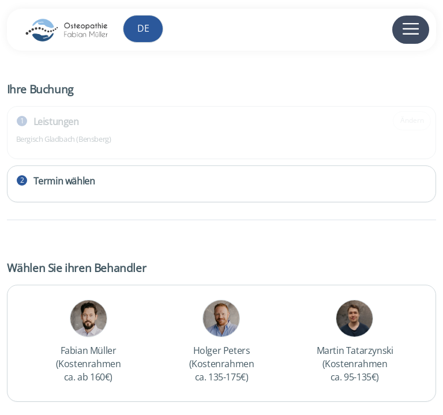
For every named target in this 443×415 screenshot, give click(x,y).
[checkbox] (88, 343)
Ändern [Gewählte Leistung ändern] (411, 120)
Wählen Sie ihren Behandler (77, 268)
